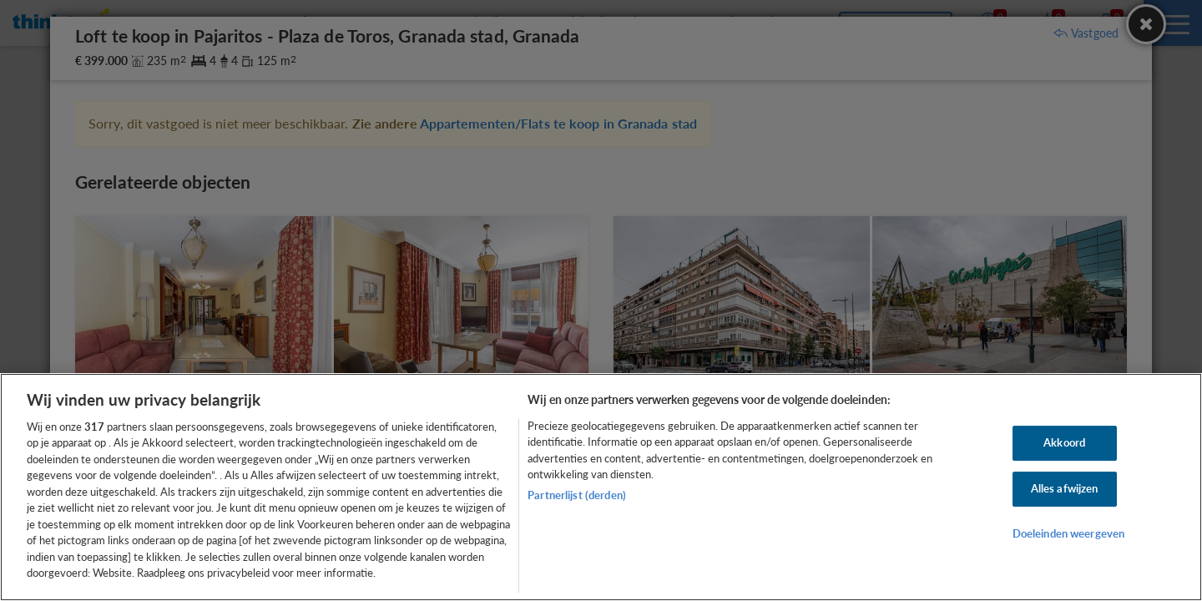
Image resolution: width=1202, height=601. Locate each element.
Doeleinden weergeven (1069, 533)
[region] (601, 487)
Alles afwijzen (1064, 488)
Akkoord (1064, 443)
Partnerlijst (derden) (577, 495)
